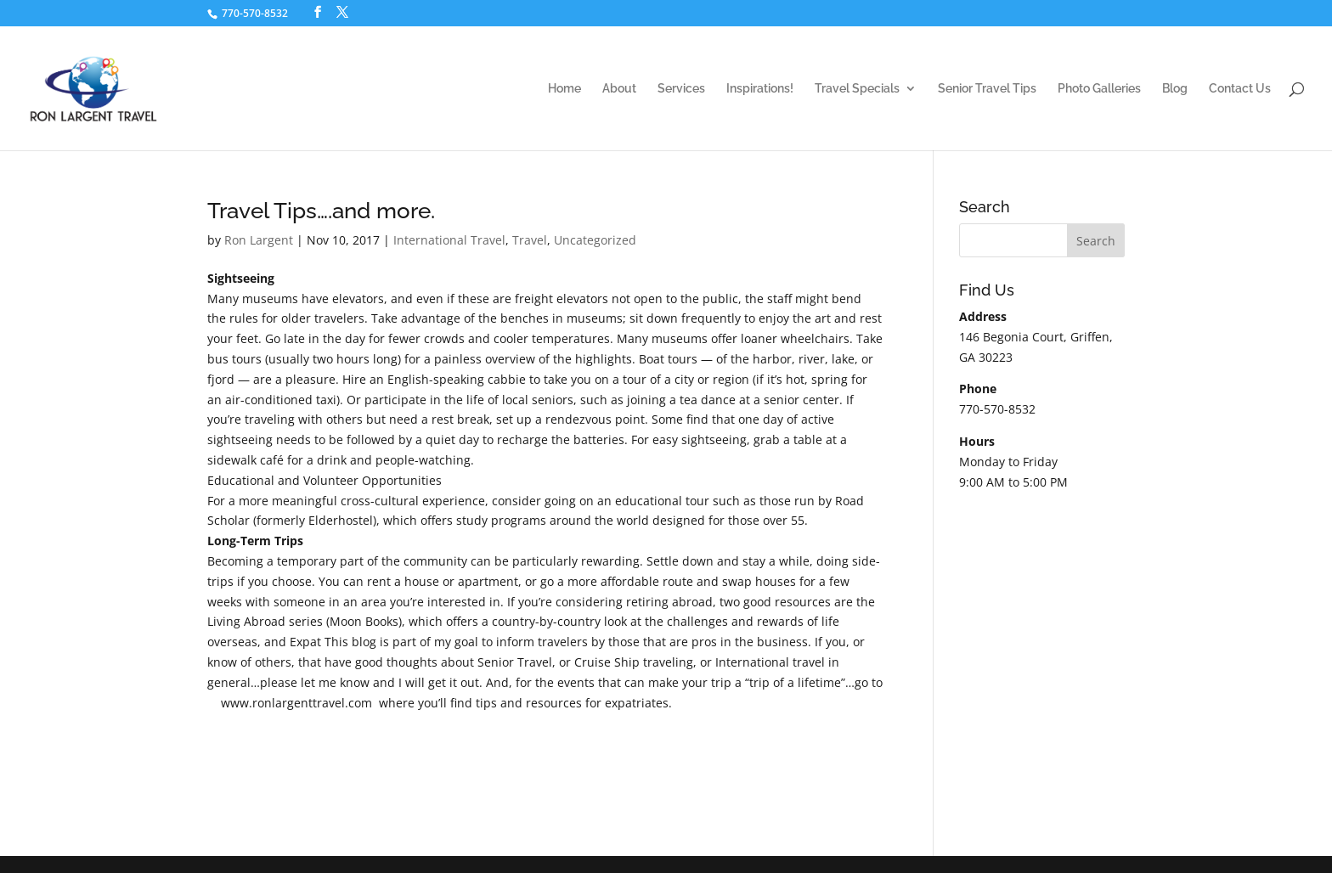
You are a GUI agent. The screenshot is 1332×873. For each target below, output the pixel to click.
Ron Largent (258, 240)
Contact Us (1240, 88)
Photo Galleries (1099, 88)
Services (681, 88)
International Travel (449, 240)
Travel (529, 240)
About (619, 88)
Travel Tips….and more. (321, 210)
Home (564, 88)
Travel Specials (857, 88)
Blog (1175, 88)
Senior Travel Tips (987, 88)
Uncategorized (595, 240)
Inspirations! (759, 88)
